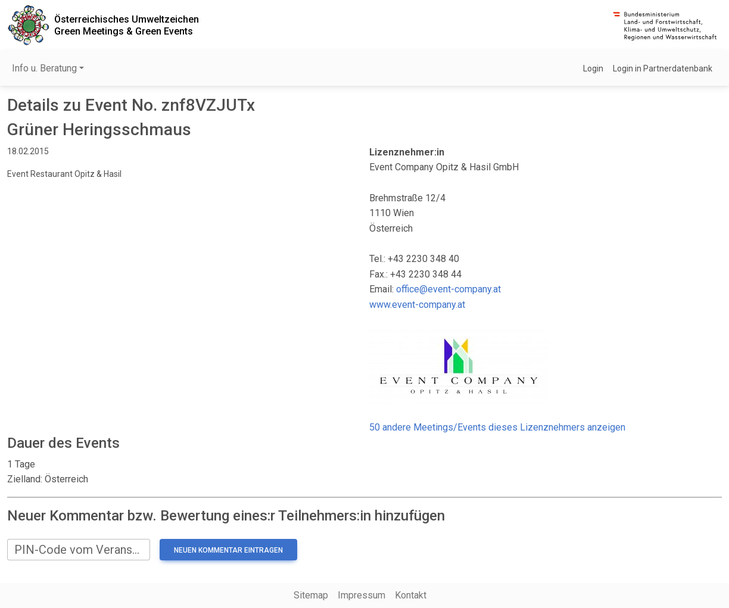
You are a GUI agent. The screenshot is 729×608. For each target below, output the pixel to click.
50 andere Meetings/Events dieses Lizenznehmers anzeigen (497, 427)
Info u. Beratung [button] (44, 68)
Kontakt (410, 595)
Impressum (361, 595)
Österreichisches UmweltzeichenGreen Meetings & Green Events (126, 25)
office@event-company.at (448, 289)
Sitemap (311, 595)
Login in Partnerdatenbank (662, 68)
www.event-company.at (417, 304)
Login (593, 68)
